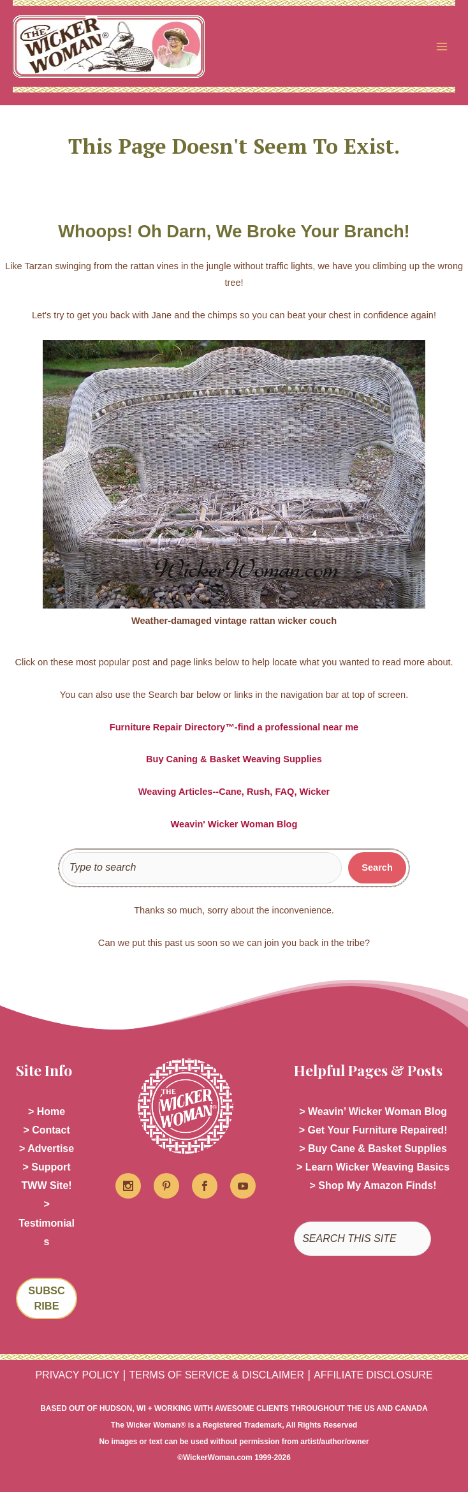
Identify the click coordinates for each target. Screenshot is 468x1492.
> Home (46, 1111)
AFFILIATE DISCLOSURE (373, 1375)
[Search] (377, 868)
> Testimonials (46, 1222)
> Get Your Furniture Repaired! (373, 1130)
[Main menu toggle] (441, 46)
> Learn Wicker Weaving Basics (373, 1167)
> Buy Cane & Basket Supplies (373, 1148)
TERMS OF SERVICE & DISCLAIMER (216, 1375)
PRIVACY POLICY (77, 1375)
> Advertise (46, 1148)
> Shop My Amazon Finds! (373, 1185)
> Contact (46, 1130)
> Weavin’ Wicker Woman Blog (373, 1111)
